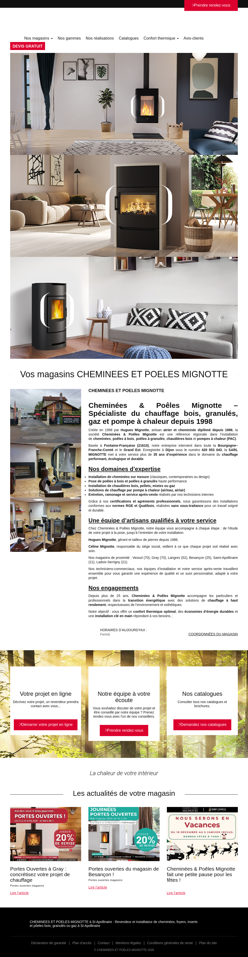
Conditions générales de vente (170, 943)
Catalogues (129, 38)
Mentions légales (128, 943)
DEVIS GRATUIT (28, 46)
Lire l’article (19, 893)
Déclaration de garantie (48, 943)
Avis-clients (194, 38)
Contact (103, 943)
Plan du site (208, 943)
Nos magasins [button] (38, 38)
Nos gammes (69, 38)
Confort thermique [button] (161, 38)
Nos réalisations (100, 38)
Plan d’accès (82, 943)
